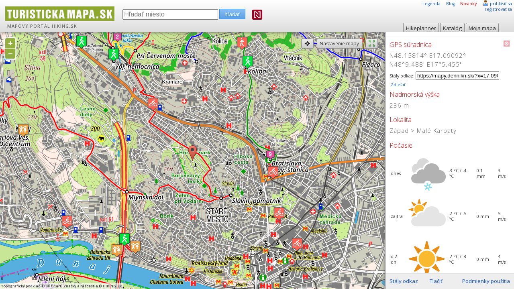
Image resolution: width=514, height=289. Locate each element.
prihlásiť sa (501, 3)
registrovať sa (498, 9)
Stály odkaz (404, 281)
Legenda (431, 3)
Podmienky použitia (486, 281)
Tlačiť (436, 281)
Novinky (468, 3)
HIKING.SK (64, 26)
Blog (450, 3)
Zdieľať (398, 85)
